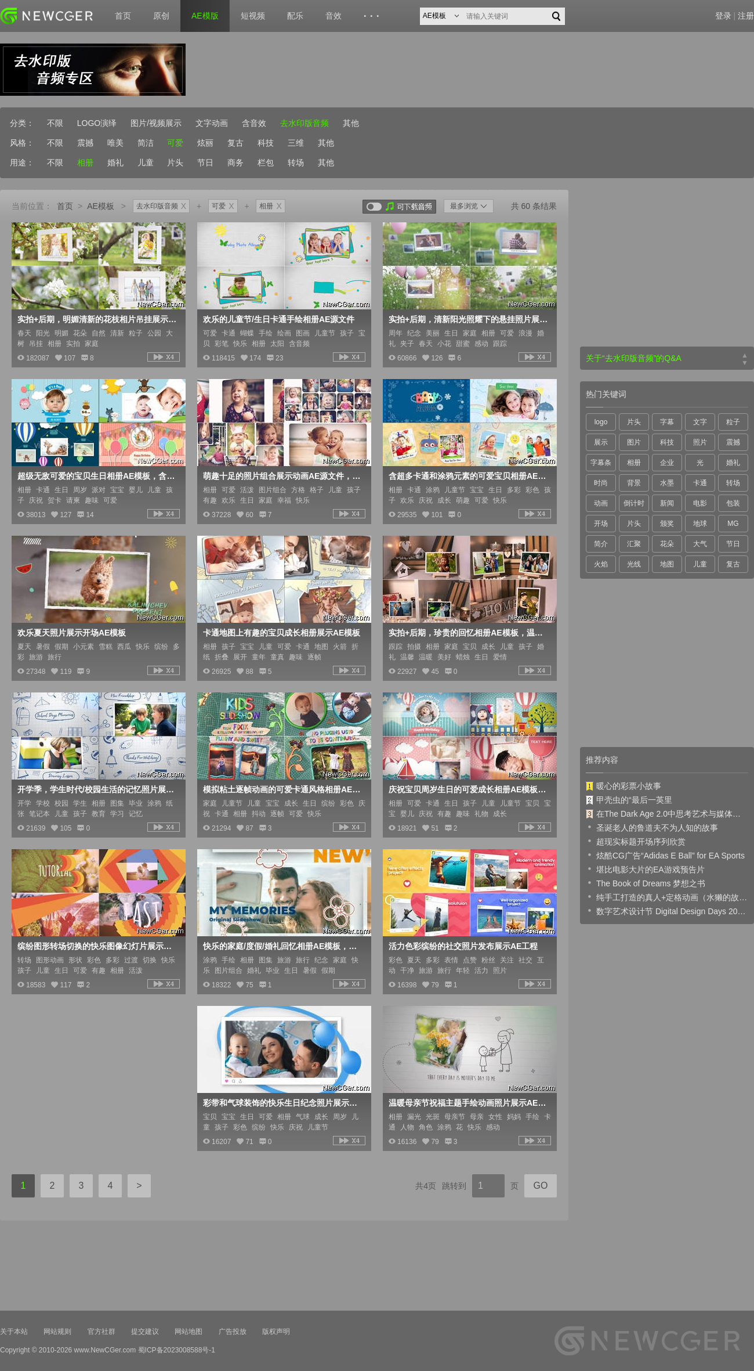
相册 (85, 162)
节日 (205, 162)
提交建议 (145, 1331)
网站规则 (57, 1331)
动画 (601, 503)
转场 (296, 162)
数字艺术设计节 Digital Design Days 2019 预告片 (667, 910)
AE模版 (205, 15)
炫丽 (205, 142)
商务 (235, 162)
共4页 (425, 1185)
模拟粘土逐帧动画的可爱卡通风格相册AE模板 (283, 789)
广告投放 (232, 1331)
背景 (634, 483)
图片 (634, 442)
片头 (175, 162)
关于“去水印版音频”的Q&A (634, 358)
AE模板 (100, 206)
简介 (601, 544)
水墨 (667, 483)
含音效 (254, 123)
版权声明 (276, 1331)
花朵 (667, 544)
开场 (601, 523)
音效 (333, 15)
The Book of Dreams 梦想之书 (645, 883)
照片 (700, 442)
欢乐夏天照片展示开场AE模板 (71, 632)
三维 (296, 142)
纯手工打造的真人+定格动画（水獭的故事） (667, 897)
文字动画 (211, 123)
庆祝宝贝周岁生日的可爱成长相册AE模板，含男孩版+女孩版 (469, 789)
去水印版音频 (304, 123)
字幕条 (600, 463)
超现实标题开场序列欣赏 (636, 841)
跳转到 (454, 1185)
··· (373, 16)
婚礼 (115, 162)
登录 (723, 15)
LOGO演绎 (97, 123)
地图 (667, 564)
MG (732, 523)
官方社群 (101, 1331)
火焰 (601, 564)
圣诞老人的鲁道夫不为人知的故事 (652, 827)
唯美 (115, 142)
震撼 (85, 142)
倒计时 (634, 503)
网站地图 (188, 1331)
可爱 (175, 142)
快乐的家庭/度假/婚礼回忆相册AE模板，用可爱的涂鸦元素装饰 (283, 946)
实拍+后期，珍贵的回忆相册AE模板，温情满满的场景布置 (469, 632)
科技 (266, 142)
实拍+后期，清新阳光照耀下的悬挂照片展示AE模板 (469, 319)
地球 (700, 523)
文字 (700, 422)
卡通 (700, 483)
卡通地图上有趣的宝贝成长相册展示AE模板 (281, 632)
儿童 (145, 162)
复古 (235, 142)
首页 (123, 15)
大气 (700, 544)
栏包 (266, 162)
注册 (746, 15)
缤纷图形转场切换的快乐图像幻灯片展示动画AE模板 (97, 946)
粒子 (733, 422)
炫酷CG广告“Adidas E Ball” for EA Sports (665, 855)
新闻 (667, 503)
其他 (351, 123)
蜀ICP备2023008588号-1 (176, 1350)
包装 (733, 503)
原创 (161, 15)
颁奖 (667, 523)
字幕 (667, 422)
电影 (700, 503)
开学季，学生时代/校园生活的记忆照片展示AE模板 (97, 789)
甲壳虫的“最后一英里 (629, 799)
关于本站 (14, 1331)
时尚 (601, 483)
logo (601, 422)
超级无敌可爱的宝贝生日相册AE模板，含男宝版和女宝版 (97, 476)
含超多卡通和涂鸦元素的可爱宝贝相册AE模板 (469, 476)
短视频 (253, 15)
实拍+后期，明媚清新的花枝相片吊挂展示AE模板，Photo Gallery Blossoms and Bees (97, 319)
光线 (634, 564)
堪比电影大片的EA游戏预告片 (645, 869)
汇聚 (634, 544)
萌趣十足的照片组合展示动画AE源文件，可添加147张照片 (283, 476)
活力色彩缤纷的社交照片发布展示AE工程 (463, 946)
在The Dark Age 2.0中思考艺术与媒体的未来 (667, 813)
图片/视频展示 (156, 123)
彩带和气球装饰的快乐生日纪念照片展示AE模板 (283, 1102)
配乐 (295, 15)
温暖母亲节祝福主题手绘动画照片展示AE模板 (469, 1102)
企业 (667, 463)
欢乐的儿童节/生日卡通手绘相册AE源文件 (278, 319)
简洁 (145, 142)
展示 (601, 442)
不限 (55, 123)
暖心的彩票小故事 (623, 786)
